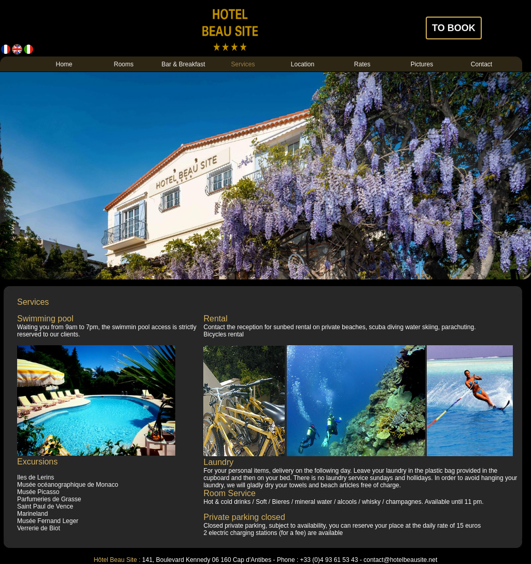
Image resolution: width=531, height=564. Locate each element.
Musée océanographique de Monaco (67, 484)
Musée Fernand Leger (47, 521)
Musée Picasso (38, 492)
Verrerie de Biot (38, 528)
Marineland (32, 513)
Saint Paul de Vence (45, 506)
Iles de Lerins (35, 477)
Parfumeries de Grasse (49, 499)
